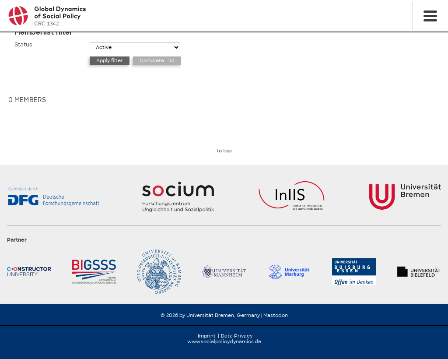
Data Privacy (236, 336)
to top (224, 151)
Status (23, 44)
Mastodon (275, 315)
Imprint (207, 336)
